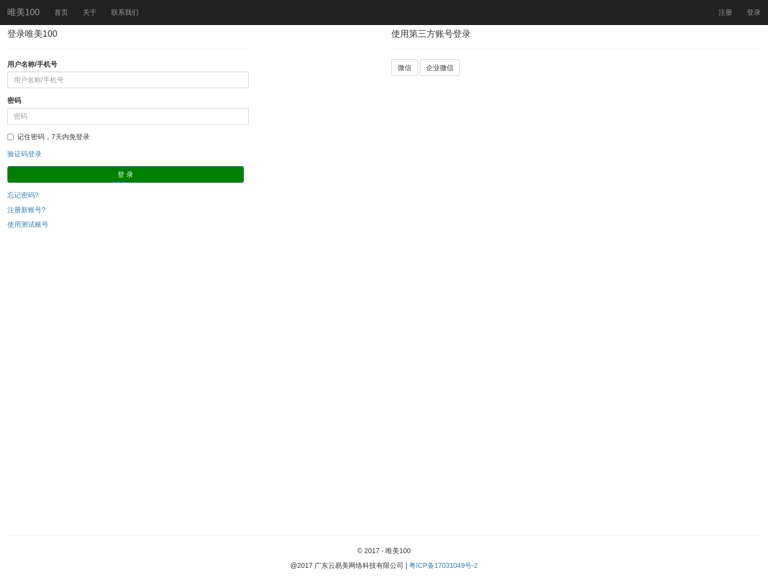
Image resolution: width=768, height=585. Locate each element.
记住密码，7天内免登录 (48, 137)
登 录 (125, 174)
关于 (89, 12)
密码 (14, 100)
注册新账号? (26, 210)
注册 (725, 12)
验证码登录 (24, 154)
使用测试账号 (27, 224)
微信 (404, 68)
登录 (754, 12)
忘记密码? (23, 195)
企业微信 (440, 68)
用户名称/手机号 (32, 64)
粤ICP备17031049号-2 (443, 565)
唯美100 (23, 12)
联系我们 (125, 12)
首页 (61, 12)
